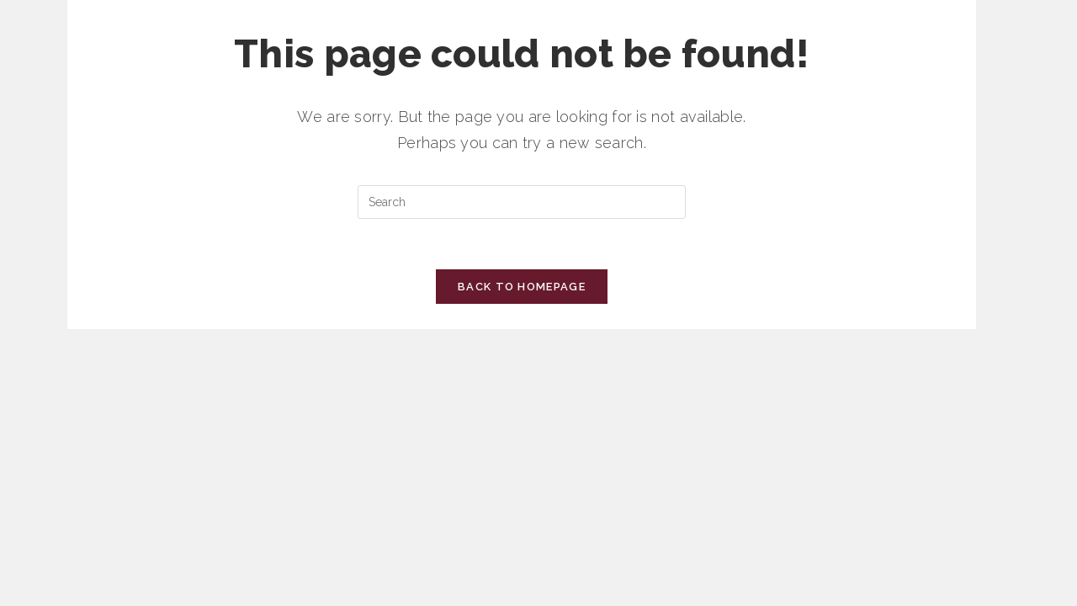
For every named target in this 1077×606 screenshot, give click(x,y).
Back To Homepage (522, 286)
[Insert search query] (522, 202)
